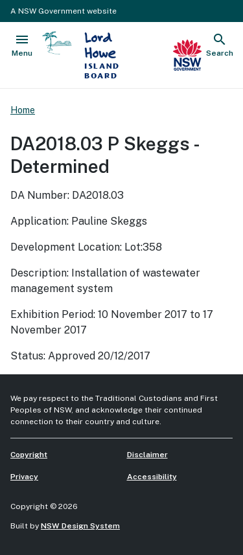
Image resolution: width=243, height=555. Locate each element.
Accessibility (152, 476)
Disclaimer (147, 454)
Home (22, 110)
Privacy (24, 476)
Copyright (28, 454)
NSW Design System (80, 525)
